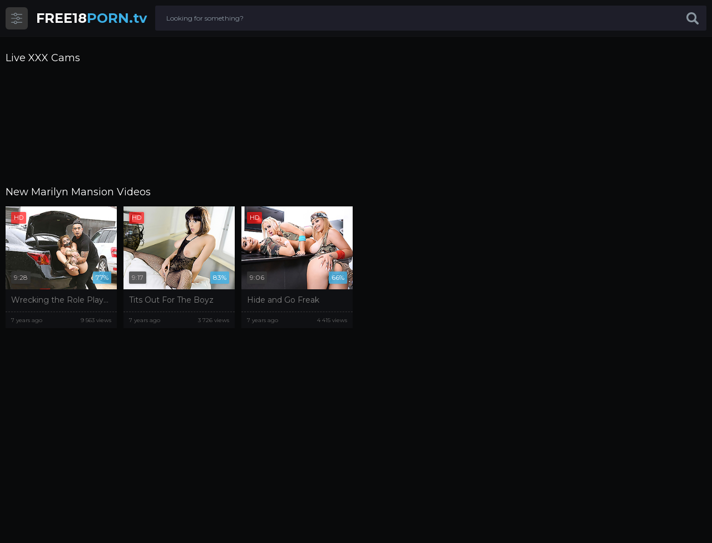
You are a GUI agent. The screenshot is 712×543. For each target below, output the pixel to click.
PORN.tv (91, 18)
